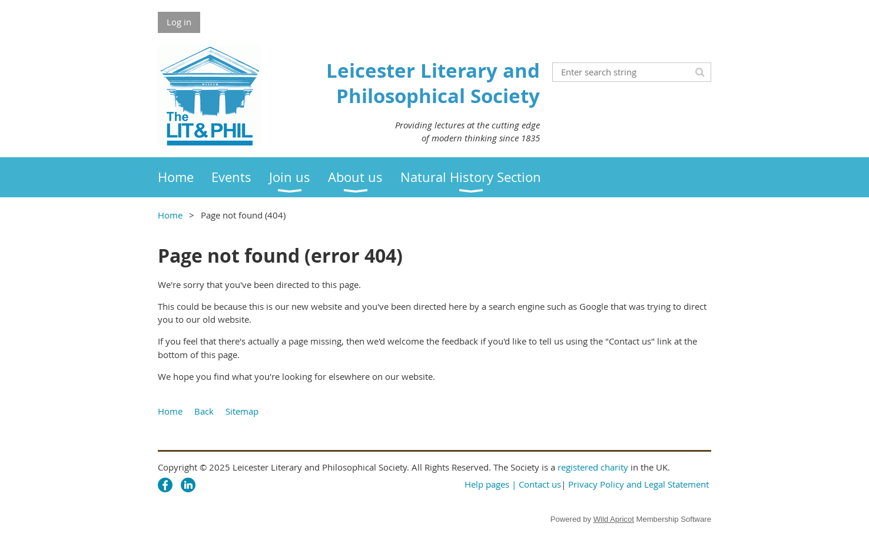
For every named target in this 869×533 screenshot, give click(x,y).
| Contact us (536, 484)
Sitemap (241, 411)
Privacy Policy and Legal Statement (638, 484)
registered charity (593, 467)
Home (170, 215)
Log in (179, 22)
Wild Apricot (613, 519)
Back (204, 411)
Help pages (487, 484)
